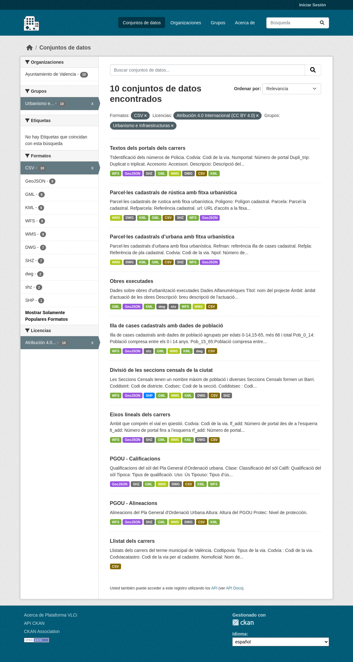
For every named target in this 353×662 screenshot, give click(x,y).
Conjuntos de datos (142, 22)
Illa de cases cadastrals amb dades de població (166, 325)
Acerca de (245, 22)
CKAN (243, 622)
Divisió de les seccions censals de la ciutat (161, 370)
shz (173, 306)
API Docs (234, 588)
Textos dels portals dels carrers (148, 148)
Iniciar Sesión (312, 5)
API (214, 588)
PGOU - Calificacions (135, 458)
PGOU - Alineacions (134, 503)
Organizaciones (186, 22)
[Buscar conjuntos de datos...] (297, 22)
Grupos (218, 22)
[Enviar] (322, 22)
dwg (162, 306)
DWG (188, 173)
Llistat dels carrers (132, 541)
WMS (175, 173)
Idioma (239, 633)
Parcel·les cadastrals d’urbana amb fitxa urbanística (172, 236)
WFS (115, 173)
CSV (201, 173)
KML (214, 173)
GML (161, 173)
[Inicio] (29, 47)
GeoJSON (132, 173)
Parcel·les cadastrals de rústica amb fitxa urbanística (173, 192)
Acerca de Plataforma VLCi (50, 615)
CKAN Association (42, 631)
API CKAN (34, 623)
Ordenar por (247, 88)
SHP (149, 395)
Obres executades (131, 281)
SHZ (149, 173)
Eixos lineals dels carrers (140, 414)
